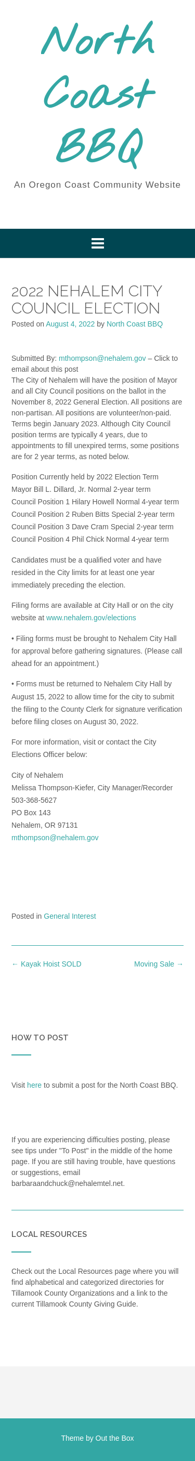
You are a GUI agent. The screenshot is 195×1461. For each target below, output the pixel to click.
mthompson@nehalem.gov (102, 358)
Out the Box (115, 1438)
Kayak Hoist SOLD (46, 964)
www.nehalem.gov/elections (91, 618)
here (34, 1085)
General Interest (70, 916)
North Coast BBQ (97, 97)
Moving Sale (159, 964)
